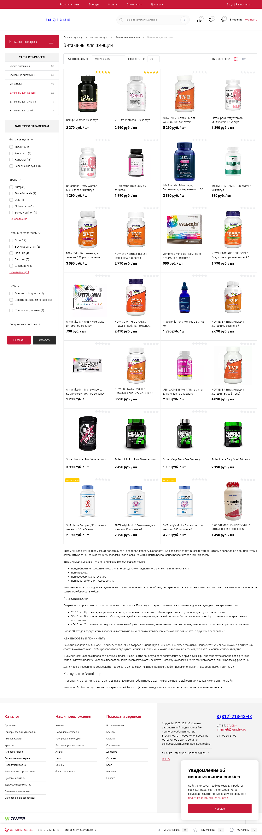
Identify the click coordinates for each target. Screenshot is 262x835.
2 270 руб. (87, 131)
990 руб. (233, 199)
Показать (18, 339)
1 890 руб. (233, 131)
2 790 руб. (136, 267)
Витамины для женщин (22, 92)
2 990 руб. (136, 131)
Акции (58, 751)
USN (19, 199)
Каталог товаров (31, 41)
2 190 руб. (233, 470)
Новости (111, 778)
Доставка (157, 4)
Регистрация (244, 4)
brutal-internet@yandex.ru (231, 727)
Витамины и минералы (18, 758)
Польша (22, 253)
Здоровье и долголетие (18, 784)
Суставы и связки (15, 778)
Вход (230, 4)
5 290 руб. (184, 131)
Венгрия (22, 259)
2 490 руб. (136, 335)
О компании (134, 4)
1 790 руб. (233, 267)
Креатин (9, 745)
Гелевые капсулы (28, 166)
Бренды (94, 4)
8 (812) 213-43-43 (58, 20)
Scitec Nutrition (26, 212)
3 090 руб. (87, 267)
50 (52, 75)
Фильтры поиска (65, 771)
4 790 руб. (184, 538)
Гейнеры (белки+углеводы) (20, 732)
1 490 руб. (233, 538)
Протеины (10, 725)
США (20, 240)
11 (52, 110)
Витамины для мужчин (22, 101)
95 (52, 83)
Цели (58, 758)
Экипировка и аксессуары (20, 797)
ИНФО (166, 759)
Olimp (20, 187)
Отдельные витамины (22, 75)
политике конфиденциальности (208, 797)
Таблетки (22, 146)
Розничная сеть (70, 4)
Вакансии (111, 771)
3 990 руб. (87, 470)
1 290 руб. (87, 199)
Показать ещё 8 (19, 219)
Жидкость (23, 153)
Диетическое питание (17, 791)
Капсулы (23, 159)
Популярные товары (67, 732)
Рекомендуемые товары (69, 745)
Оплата (112, 4)
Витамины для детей (21, 110)
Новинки (60, 725)
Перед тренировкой (16, 764)
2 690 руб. (233, 335)
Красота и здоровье (29, 310)
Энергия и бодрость (29, 293)
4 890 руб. (233, 402)
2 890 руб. (184, 199)
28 (52, 92)
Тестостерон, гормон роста (20, 771)
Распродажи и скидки (67, 738)
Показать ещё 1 (19, 272)
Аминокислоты (13, 738)
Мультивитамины (19, 66)
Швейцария (24, 265)
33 (52, 66)
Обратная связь (19, 829)
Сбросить (44, 339)
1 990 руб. (136, 199)
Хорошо (220, 808)
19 (52, 101)
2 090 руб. (184, 402)
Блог (109, 764)
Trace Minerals (25, 193)
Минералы (15, 83)
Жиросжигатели (14, 751)
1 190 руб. (184, 470)
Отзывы (111, 758)
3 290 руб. (136, 402)
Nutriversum (24, 206)
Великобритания (27, 246)
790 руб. (87, 335)
